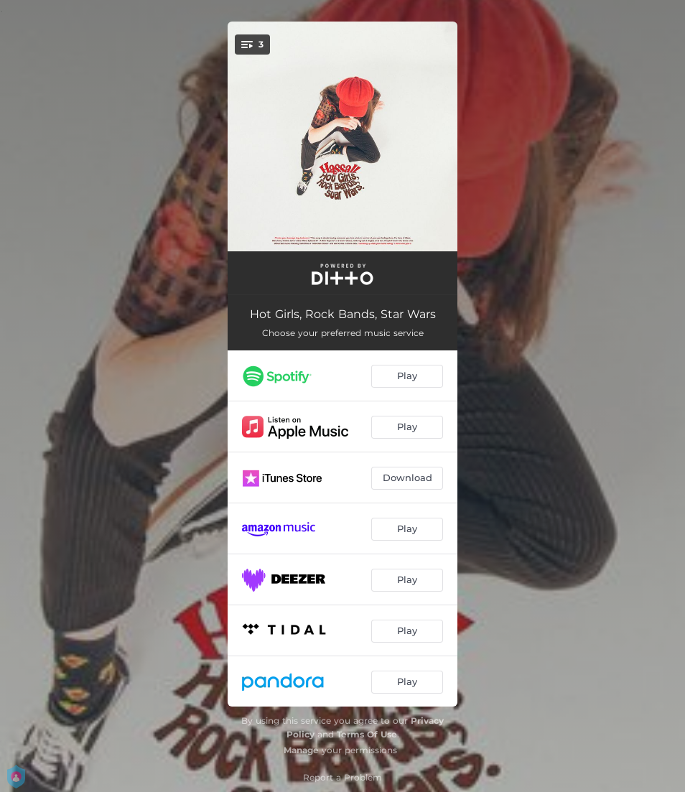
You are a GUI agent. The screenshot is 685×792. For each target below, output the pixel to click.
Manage (301, 750)
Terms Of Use (367, 734)
